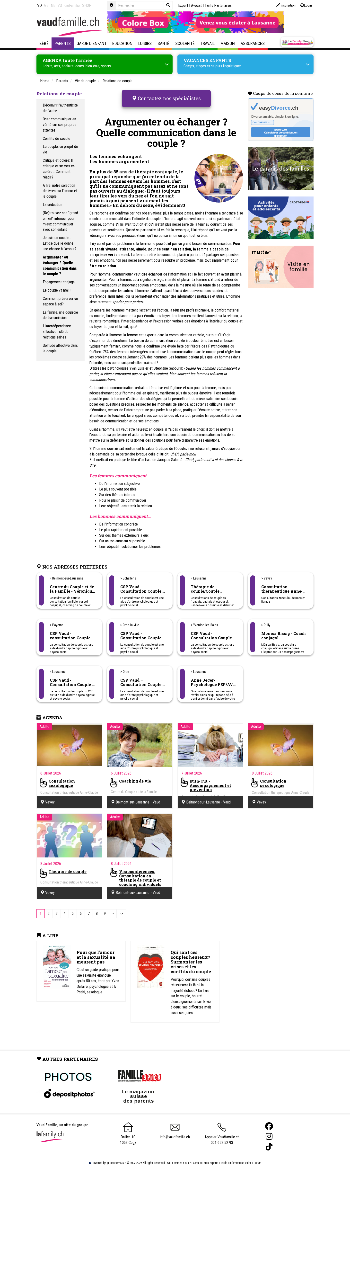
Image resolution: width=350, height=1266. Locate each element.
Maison (227, 43)
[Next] (113, 905)
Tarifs (223, 1154)
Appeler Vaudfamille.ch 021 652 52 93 (222, 1127)
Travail (208, 43)
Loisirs (145, 43)
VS (60, 5)
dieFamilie (72, 5)
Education (122, 43)
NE (53, 5)
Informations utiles (240, 1154)
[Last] (121, 905)
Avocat (196, 5)
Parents (62, 43)
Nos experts (211, 1154)
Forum (257, 1154)
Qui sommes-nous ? (179, 1154)
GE (46, 5)
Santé (163, 43)
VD (39, 5)
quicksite (112, 1154)
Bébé (44, 43)
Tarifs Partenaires (218, 5)
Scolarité (185, 43)
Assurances (253, 43)
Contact (197, 1154)
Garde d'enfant (91, 43)
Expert (183, 5)
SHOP (86, 5)
